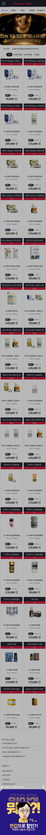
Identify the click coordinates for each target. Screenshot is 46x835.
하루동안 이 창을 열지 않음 (13, 787)
